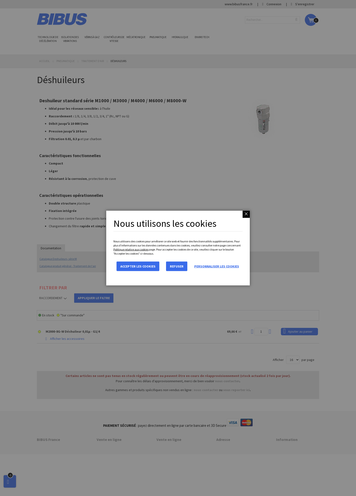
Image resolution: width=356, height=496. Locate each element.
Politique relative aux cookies (131, 249)
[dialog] (178, 248)
